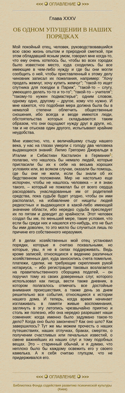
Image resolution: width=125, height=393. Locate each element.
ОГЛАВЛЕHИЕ (62, 4)
